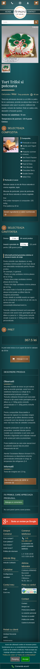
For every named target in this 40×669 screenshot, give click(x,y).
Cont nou (6, 592)
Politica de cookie (28, 619)
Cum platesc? (8, 541)
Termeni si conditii (28, 616)
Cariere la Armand (28, 623)
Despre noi (25, 606)
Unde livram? (8, 548)
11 (31, 244)
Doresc (6, 238)
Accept (25, 659)
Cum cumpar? (8, 538)
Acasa (8, 12)
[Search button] (36, 22)
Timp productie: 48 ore (28, 95)
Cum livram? (7, 545)
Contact (31, 12)
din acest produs (26, 238)
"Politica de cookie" (9, 655)
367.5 (29, 340)
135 (10, 247)
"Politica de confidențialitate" (26, 655)
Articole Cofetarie (9, 563)
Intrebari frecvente (9, 634)
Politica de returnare (10, 551)
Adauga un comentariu (13, 502)
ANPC (5, 637)
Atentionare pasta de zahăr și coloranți (16, 481)
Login (5, 589)
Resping (15, 659)
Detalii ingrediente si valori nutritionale (19, 212)
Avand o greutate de (11, 244)
